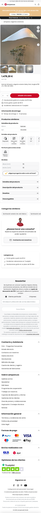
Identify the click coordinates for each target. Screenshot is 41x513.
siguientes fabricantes (32, 334)
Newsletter (5, 382)
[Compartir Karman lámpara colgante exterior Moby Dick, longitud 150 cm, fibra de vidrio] (38, 31)
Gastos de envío (7, 356)
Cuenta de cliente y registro (11, 365)
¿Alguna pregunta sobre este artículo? (22, 173)
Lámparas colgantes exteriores (14, 22)
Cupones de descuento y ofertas (13, 395)
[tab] (20, 355)
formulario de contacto (13, 328)
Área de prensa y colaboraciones (13, 401)
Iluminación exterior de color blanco (14, 214)
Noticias (4, 408)
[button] (4, 69)
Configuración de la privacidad (17, 489)
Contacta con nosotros (10, 353)
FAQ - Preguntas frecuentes (11, 346)
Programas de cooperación (11, 388)
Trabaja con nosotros (9, 392)
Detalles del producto (11, 182)
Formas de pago (9, 430)
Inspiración (5, 404)
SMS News (5, 385)
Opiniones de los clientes (10, 398)
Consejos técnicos (17, 404)
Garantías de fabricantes (10, 369)
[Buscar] (35, 4)
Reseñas (6, 193)
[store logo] (10, 4)
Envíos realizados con (11, 447)
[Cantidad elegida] (5, 95)
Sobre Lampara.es (10, 374)
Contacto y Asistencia (12, 342)
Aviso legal (5, 424)
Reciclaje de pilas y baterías (21, 494)
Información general (11, 413)
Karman (23, 126)
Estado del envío (7, 349)
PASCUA (19, 14)
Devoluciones (6, 359)
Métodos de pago (7, 362)
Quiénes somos (7, 379)
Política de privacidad (25, 330)
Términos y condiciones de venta (13, 418)
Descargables (8, 199)
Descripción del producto (13, 187)
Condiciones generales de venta (14, 492)
